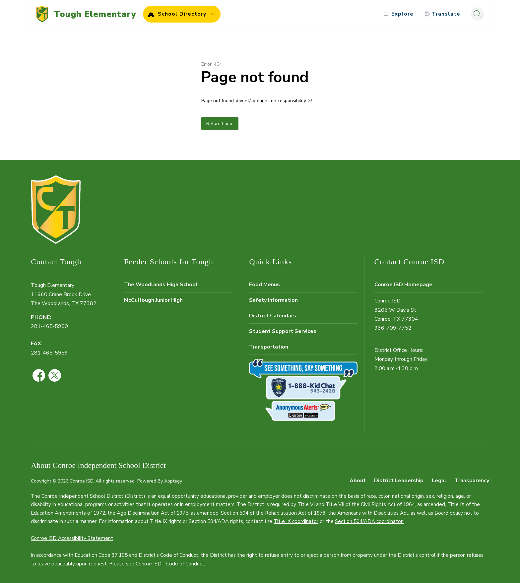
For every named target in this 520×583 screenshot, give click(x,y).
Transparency (472, 480)
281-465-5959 (49, 352)
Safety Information (273, 300)
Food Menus (264, 284)
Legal (439, 480)
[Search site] (477, 14)
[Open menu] (398, 14)
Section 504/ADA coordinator (369, 521)
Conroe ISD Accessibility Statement (72, 538)
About (358, 480)
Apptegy (173, 481)
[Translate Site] (442, 14)
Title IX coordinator (296, 521)
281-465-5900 (49, 326)
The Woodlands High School (161, 284)
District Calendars (272, 315)
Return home (219, 123)
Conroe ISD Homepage (403, 284)
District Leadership (398, 480)
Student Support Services (282, 331)
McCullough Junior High (153, 300)
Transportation (268, 347)
